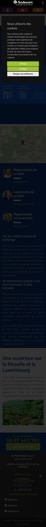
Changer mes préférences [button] (23, 74)
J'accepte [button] (23, 64)
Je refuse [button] (23, 69)
